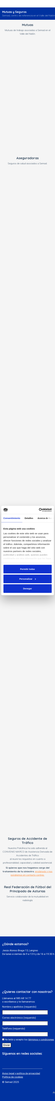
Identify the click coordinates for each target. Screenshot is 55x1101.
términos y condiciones (41, 1039)
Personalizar (27, 578)
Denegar (27, 588)
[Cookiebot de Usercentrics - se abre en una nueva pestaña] (39, 510)
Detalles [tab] (29, 518)
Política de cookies (12, 1076)
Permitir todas (27, 569)
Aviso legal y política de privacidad (21, 1073)
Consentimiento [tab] (11, 518)
